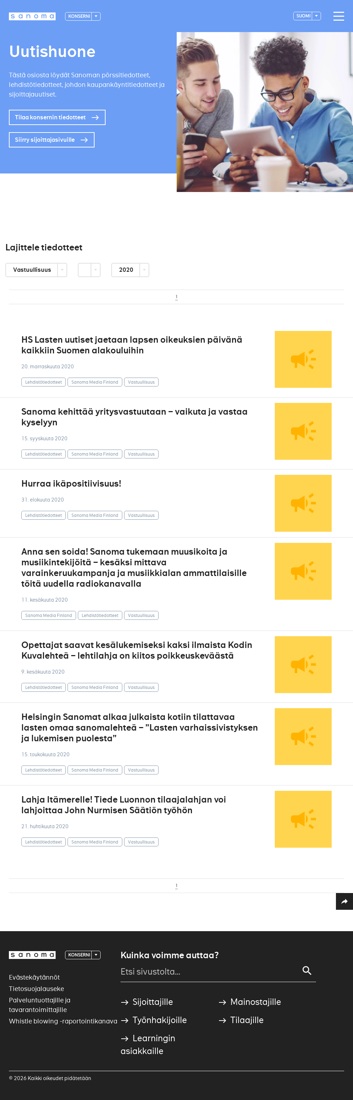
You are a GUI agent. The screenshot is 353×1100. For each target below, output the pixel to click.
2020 (126, 270)
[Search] (307, 971)
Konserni (79, 16)
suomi (303, 16)
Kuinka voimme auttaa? (170, 955)
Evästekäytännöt (34, 977)
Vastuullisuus (32, 270)
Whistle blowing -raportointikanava (63, 1021)
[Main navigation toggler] (337, 16)
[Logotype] (32, 16)
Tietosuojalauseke (36, 989)
